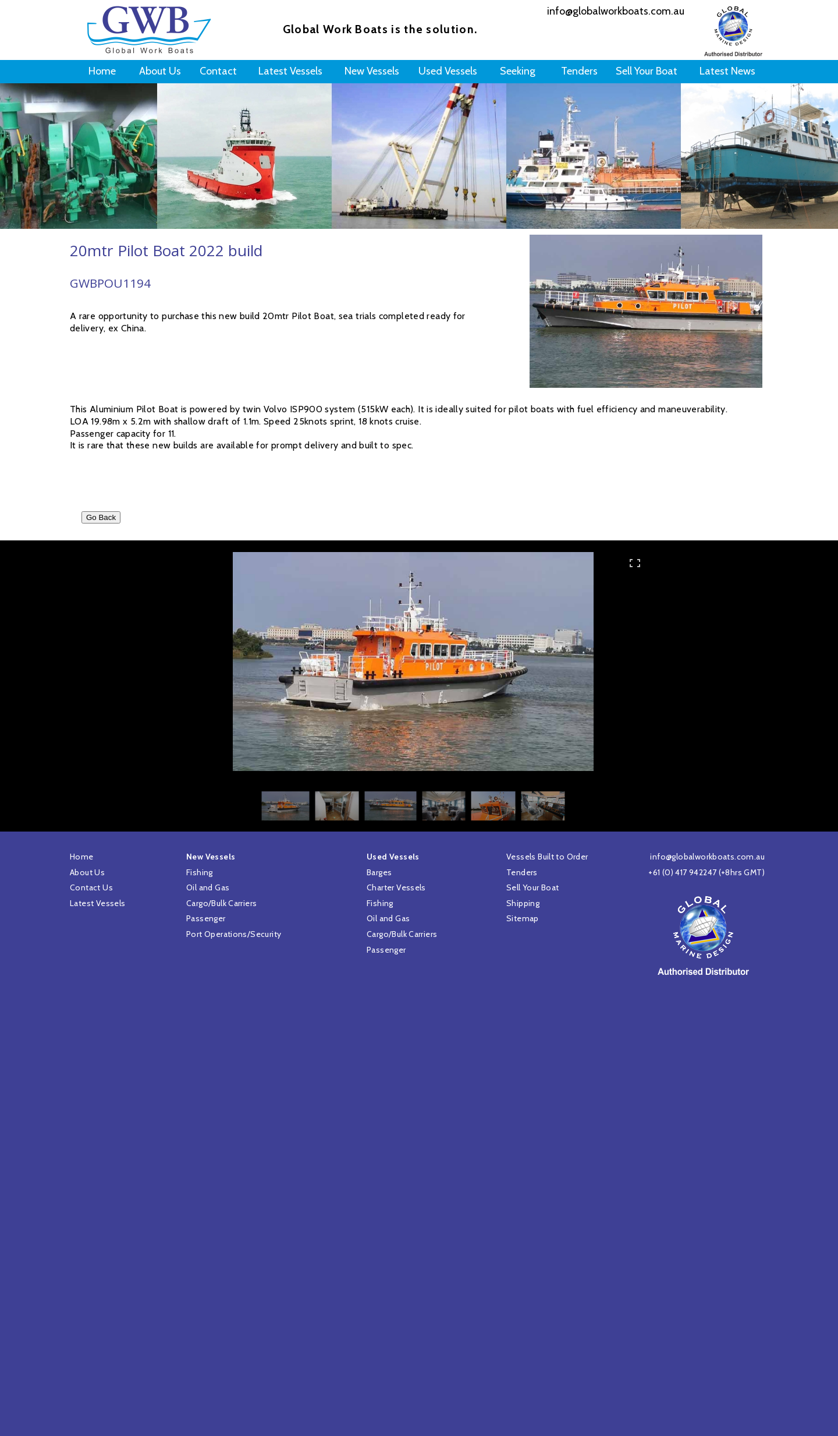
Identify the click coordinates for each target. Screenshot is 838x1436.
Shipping (522, 903)
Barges (379, 872)
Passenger (386, 950)
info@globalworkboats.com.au (707, 856)
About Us (87, 872)
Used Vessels (393, 856)
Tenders (522, 872)
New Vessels (210, 856)
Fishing (380, 903)
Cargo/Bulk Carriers (402, 934)
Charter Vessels (396, 887)
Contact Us (91, 887)
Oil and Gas (388, 918)
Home (82, 856)
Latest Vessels (97, 903)
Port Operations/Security (233, 934)
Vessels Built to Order (547, 856)
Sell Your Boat (532, 887)
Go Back (101, 517)
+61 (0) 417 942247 (682, 872)
